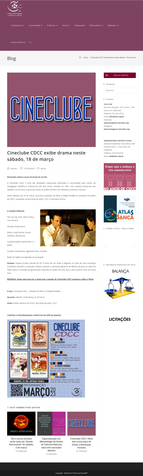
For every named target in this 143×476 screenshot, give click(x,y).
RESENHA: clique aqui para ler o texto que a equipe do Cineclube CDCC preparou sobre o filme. (50, 279)
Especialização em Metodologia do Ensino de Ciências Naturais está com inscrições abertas (51, 444)
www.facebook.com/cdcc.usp (116, 123)
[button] (105, 245)
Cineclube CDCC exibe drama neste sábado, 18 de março (113, 57)
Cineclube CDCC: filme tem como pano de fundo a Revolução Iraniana (81, 443)
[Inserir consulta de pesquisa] (120, 90)
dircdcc (14, 168)
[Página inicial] (80, 57)
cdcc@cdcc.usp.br (116, 116)
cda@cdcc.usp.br (116, 156)
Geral (43, 168)
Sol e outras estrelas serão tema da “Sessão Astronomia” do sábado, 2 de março (21, 443)
